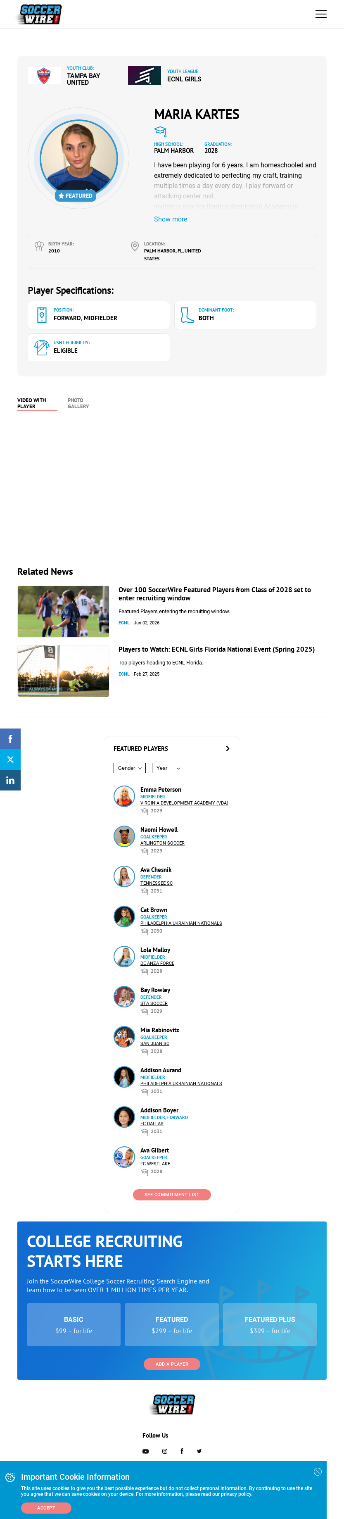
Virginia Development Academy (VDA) (184, 803)
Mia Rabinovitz (159, 1030)
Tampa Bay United (83, 79)
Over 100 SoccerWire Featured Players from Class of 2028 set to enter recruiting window (215, 593)
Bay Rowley (155, 990)
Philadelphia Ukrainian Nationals (181, 923)
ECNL (124, 623)
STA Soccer (154, 1003)
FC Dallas (152, 1123)
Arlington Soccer (162, 843)
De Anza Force (157, 963)
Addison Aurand (160, 1070)
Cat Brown (153, 910)
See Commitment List (172, 1195)
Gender (126, 768)
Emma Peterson (160, 789)
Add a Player (172, 1364)
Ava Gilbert (154, 1150)
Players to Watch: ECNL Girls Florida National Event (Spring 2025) (217, 649)
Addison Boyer (159, 1110)
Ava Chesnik (155, 870)
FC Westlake (155, 1164)
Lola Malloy (155, 950)
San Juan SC (154, 1043)
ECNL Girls (184, 79)
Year (162, 768)
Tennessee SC (156, 883)
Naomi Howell (159, 829)
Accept (46, 1508)
